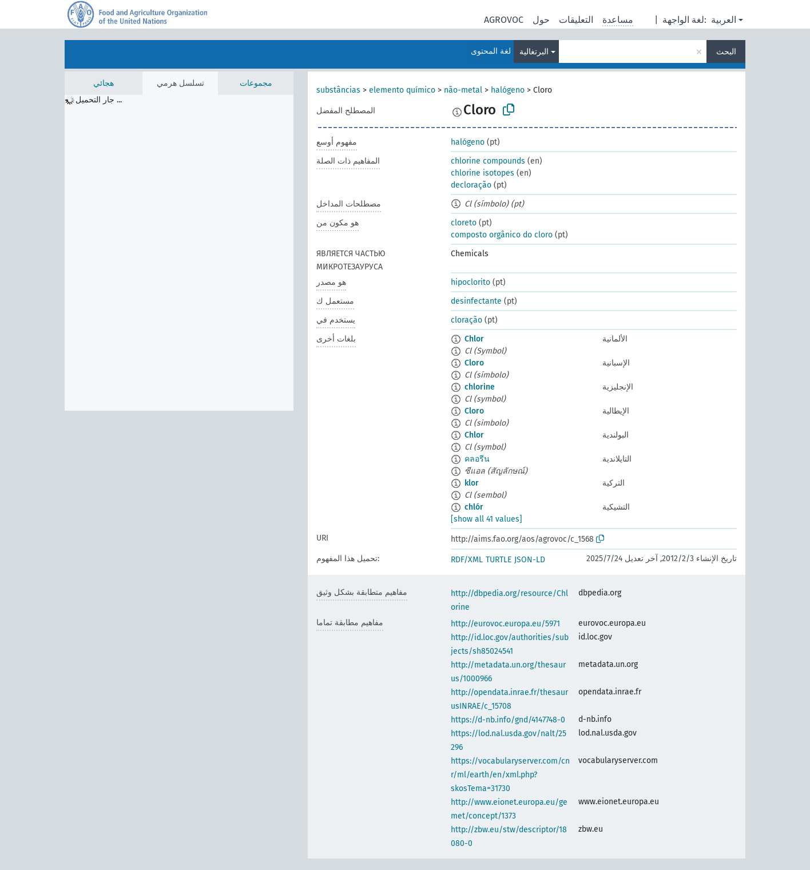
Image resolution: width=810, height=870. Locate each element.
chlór (473, 507)
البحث (726, 52)
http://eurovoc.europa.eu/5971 (505, 624)
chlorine (479, 387)
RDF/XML (467, 560)
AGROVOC (503, 19)
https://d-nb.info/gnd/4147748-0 (508, 720)
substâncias (338, 90)
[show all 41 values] (486, 519)
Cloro (474, 363)
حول (541, 19)
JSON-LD (529, 560)
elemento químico (402, 90)
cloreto (464, 223)
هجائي (103, 83)
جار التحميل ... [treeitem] (99, 100)
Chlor (474, 339)
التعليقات (576, 19)
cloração (466, 320)
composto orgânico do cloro (502, 235)
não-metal (463, 90)
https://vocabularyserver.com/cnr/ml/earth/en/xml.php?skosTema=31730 (510, 774)
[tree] (179, 253)
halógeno (508, 90)
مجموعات (256, 83)
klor (471, 483)
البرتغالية (534, 52)
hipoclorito (470, 282)
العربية (723, 19)
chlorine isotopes (482, 173)
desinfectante (476, 301)
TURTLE (498, 560)
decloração (471, 185)
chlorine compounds (488, 161)
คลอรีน (477, 459)
